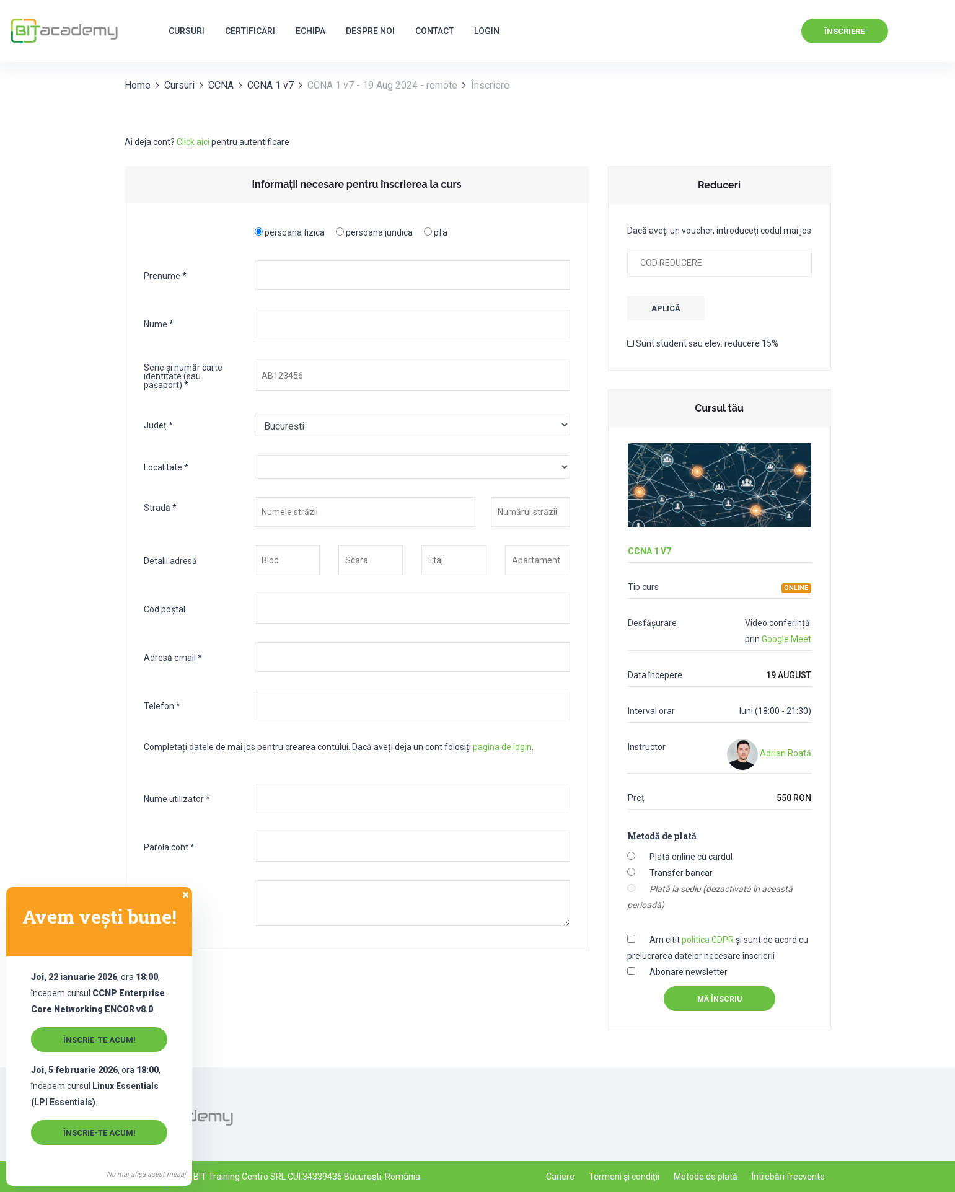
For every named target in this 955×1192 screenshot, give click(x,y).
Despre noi (370, 31)
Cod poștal (164, 609)
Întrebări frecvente (788, 1176)
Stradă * (160, 507)
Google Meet (786, 639)
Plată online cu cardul (691, 857)
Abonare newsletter (688, 972)
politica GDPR (708, 940)
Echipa (310, 31)
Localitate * (166, 467)
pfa (440, 232)
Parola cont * (169, 847)
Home (138, 85)
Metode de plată (705, 1176)
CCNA (221, 85)
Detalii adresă (170, 560)
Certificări (250, 31)
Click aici (193, 142)
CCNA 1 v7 (270, 85)
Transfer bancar (681, 873)
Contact (434, 31)
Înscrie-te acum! (99, 1039)
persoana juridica (379, 232)
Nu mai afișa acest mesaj (146, 1174)
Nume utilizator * (177, 798)
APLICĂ (665, 308)
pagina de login (502, 747)
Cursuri (187, 31)
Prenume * (165, 275)
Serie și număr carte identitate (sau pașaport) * (183, 376)
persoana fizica (295, 232)
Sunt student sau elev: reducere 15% (702, 343)
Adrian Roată (769, 753)
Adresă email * (173, 657)
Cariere (560, 1176)
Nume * (159, 324)
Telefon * (162, 705)
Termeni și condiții (624, 1176)
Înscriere (844, 31)
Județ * (158, 425)
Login (487, 31)
